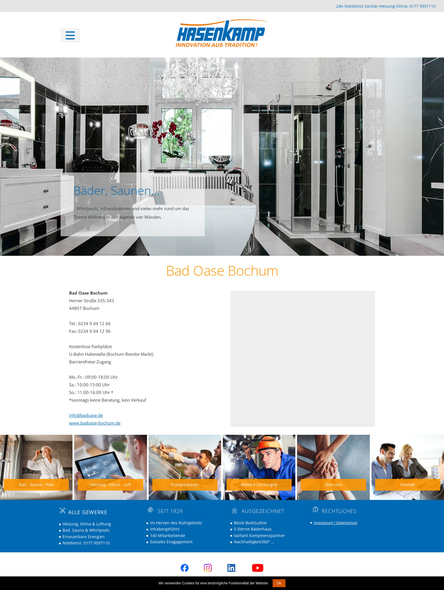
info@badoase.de (86, 415)
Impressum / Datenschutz (335, 522)
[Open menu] (70, 35)
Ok (279, 583)
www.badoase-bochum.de (94, 423)
